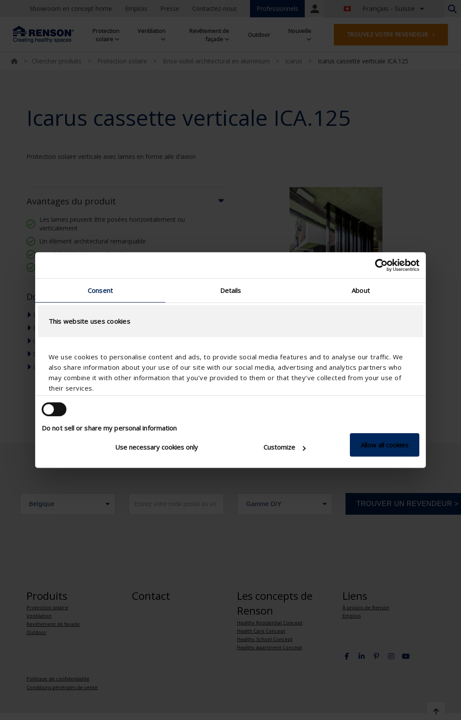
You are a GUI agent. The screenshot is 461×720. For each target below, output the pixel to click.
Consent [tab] (100, 290)
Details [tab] (230, 290)
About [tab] (361, 290)
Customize (284, 447)
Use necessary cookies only (156, 447)
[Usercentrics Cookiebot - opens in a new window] (381, 265)
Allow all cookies (384, 445)
